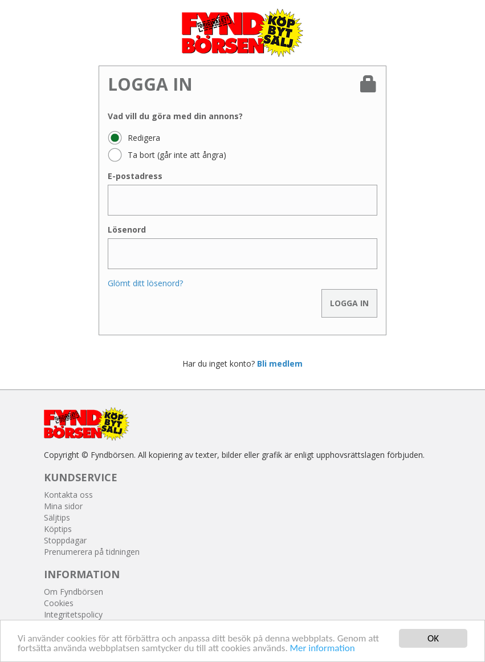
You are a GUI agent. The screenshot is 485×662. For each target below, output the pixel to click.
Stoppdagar (65, 540)
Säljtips (57, 517)
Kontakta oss (68, 494)
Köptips (58, 528)
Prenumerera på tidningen (92, 551)
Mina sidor (63, 506)
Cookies (59, 603)
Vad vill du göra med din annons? (175, 116)
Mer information (322, 649)
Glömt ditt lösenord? (145, 283)
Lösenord (127, 229)
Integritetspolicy (73, 614)
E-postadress (135, 175)
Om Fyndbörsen (73, 591)
